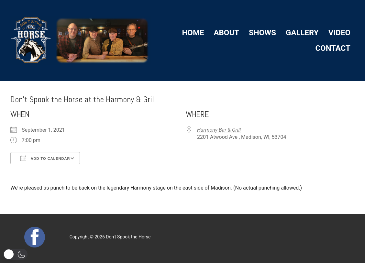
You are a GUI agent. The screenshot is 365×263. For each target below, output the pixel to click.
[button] (15, 254)
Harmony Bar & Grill (219, 130)
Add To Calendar (45, 158)
